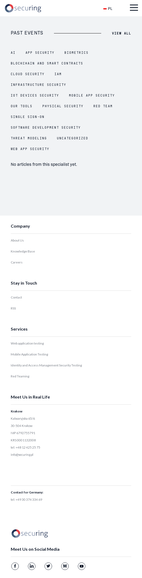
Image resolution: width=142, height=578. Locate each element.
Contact (16, 297)
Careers (17, 262)
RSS (13, 308)
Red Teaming (20, 376)
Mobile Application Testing (29, 354)
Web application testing (27, 343)
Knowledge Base (23, 251)
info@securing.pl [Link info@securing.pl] (22, 455)
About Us (17, 240)
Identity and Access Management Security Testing (46, 365)
